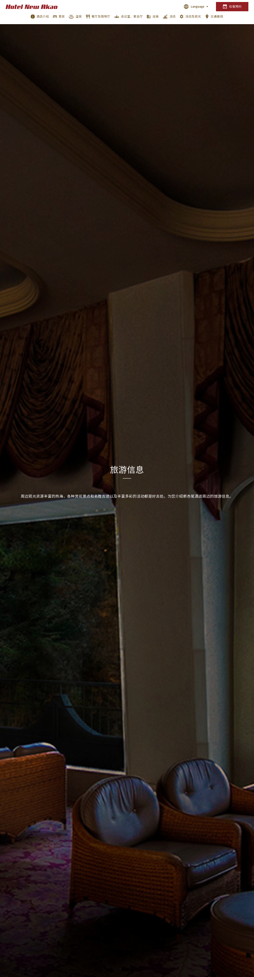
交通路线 (217, 16)
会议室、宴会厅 (132, 16)
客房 (62, 16)
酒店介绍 (42, 16)
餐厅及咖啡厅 (101, 16)
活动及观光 (193, 16)
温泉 (79, 16)
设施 (155, 16)
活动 (172, 16)
